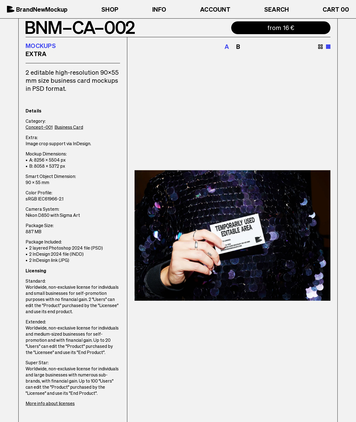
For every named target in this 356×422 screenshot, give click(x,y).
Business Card (68, 127)
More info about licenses (50, 403)
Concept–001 (39, 127)
